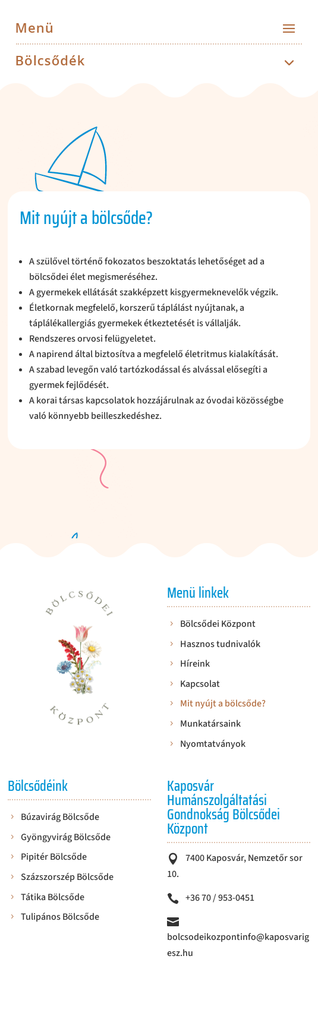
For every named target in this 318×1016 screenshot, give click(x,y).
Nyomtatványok (212, 744)
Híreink (195, 664)
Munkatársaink (210, 724)
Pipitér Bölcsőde (54, 857)
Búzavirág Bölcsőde (60, 817)
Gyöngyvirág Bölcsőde (66, 838)
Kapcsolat (200, 684)
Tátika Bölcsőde (52, 898)
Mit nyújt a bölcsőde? (223, 704)
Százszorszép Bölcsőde (67, 878)
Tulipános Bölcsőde (60, 917)
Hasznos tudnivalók (220, 645)
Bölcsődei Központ (218, 624)
